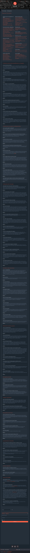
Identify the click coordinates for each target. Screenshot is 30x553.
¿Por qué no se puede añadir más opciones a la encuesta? (8, 43)
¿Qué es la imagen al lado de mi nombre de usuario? (8, 33)
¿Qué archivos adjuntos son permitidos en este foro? (21, 50)
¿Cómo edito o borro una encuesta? (7, 44)
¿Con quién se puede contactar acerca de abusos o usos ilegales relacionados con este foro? (20, 56)
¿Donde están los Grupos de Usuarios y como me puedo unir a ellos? (21, 20)
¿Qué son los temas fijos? (6, 58)
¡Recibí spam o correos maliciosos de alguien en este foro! (20, 29)
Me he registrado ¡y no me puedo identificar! (8, 20)
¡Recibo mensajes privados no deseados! (20, 28)
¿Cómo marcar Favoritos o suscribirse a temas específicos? (21, 46)
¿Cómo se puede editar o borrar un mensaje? (8, 40)
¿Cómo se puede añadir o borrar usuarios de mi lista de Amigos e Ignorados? (21, 33)
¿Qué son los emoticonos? (6, 55)
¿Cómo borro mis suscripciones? (19, 47)
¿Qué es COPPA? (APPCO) (6, 18)
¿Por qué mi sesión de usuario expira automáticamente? (7, 24)
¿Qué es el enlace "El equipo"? (19, 25)
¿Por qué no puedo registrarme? (7, 19)
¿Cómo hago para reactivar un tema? (7, 51)
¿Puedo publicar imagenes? (6, 56)
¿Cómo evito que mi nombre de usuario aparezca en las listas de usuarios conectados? (8, 29)
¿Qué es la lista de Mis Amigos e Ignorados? (20, 32)
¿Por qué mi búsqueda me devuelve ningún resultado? (20, 37)
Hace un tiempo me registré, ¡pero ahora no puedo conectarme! (8, 22)
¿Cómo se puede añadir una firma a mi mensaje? (9, 41)
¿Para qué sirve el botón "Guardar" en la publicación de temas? (7, 49)
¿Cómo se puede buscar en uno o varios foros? (21, 36)
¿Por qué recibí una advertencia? (7, 46)
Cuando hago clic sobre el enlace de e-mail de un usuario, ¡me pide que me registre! (8, 36)
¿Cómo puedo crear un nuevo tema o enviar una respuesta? (9, 39)
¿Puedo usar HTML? (5, 54)
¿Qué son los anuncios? (6, 57)
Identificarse (3, 513)
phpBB (15, 153)
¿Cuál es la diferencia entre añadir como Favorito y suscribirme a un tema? (21, 44)
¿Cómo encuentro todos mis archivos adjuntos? (21, 51)
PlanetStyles (10, 551)
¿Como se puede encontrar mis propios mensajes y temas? (20, 41)
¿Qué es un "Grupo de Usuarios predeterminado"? (19, 24)
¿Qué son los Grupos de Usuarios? (19, 18)
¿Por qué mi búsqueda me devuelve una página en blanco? (21, 39)
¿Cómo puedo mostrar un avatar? (7, 34)
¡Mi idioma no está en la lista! (6, 32)
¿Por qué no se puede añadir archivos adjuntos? (9, 45)
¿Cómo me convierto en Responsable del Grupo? (20, 21)
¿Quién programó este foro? (18, 54)
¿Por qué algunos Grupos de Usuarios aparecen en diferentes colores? (21, 22)
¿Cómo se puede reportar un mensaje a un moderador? (8, 47)
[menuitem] (8, 1)
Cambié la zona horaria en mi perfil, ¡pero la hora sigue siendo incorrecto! (9, 31)
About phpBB (13, 481)
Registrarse (7, 513)
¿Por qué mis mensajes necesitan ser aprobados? (7, 50)
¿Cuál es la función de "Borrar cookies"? (8, 25)
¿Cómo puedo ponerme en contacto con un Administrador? (20, 58)
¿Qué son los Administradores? (19, 17)
